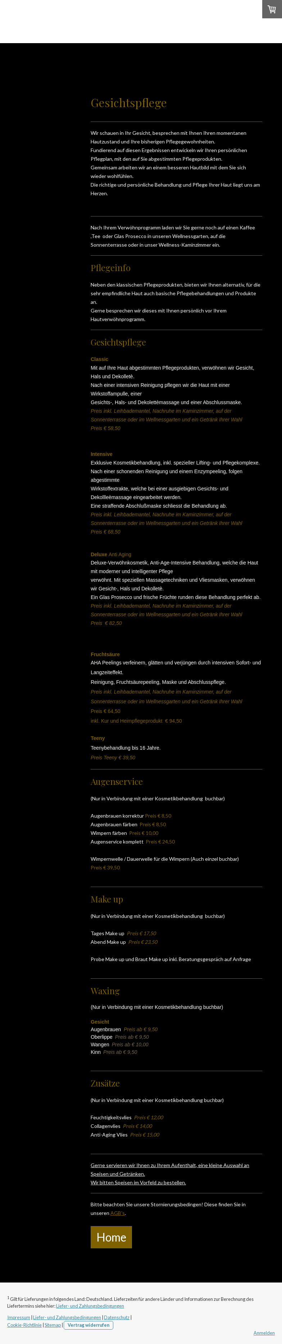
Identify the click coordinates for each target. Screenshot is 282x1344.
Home (31, 52)
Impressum (18, 1317)
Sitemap (53, 1325)
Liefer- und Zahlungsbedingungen (90, 1306)
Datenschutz (116, 1317)
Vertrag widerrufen (88, 1325)
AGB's (117, 1213)
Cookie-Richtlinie (24, 1325)
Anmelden (264, 1333)
